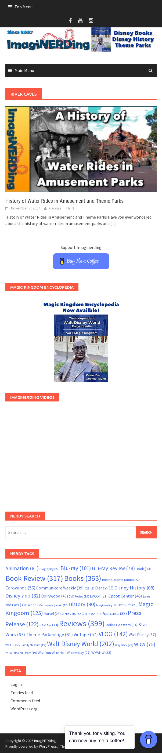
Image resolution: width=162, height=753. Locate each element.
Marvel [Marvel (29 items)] (52, 613)
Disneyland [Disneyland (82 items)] (22, 595)
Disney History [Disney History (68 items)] (134, 588)
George (55, 208)
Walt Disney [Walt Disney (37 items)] (142, 634)
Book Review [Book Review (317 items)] (34, 578)
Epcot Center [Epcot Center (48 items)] (125, 596)
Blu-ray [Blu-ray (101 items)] (75, 568)
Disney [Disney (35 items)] (104, 588)
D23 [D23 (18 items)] (89, 588)
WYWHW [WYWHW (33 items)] (101, 652)
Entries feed (21, 692)
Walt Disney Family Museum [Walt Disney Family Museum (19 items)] (25, 645)
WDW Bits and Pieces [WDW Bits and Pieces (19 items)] (21, 653)
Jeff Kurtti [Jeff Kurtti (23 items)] (128, 605)
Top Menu (24, 6)
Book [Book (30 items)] (143, 568)
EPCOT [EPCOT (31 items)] (98, 596)
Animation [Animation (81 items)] (22, 568)
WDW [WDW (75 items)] (144, 644)
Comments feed (25, 700)
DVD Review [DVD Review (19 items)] (79, 596)
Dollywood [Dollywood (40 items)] (54, 596)
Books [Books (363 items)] (82, 578)
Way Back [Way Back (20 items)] (124, 645)
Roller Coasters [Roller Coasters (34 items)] (122, 624)
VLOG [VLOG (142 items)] (113, 634)
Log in (16, 684)
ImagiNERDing (45, 740)
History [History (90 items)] (82, 604)
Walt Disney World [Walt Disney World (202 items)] (80, 643)
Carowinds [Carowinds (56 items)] (20, 588)
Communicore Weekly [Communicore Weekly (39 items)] (60, 588)
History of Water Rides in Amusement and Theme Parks (64, 201)
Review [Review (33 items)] (48, 624)
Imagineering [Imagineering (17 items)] (106, 605)
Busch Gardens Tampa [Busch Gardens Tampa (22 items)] (121, 580)
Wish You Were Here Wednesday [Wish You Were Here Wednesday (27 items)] (64, 652)
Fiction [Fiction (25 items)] (35, 605)
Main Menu (24, 70)
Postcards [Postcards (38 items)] (114, 613)
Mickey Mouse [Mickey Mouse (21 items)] (74, 614)
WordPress (48, 746)
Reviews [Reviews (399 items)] (82, 623)
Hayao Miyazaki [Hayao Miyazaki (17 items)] (56, 605)
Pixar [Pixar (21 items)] (94, 614)
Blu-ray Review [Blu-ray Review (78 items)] (113, 568)
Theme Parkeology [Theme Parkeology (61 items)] (49, 634)
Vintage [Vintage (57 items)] (86, 635)
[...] (113, 223)
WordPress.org (24, 708)
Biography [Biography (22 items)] (49, 569)
